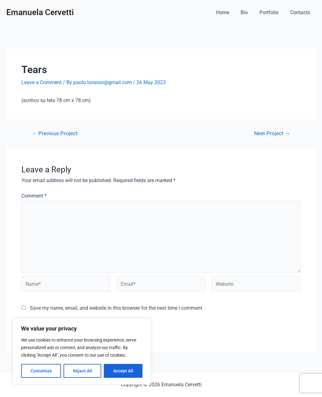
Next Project (272, 133)
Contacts (301, 12)
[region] (82, 351)
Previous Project (55, 133)
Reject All (82, 370)
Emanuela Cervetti (40, 12)
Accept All (123, 370)
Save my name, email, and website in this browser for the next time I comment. (116, 308)
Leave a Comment (41, 82)
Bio (248, 12)
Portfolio (271, 12)
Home (227, 12)
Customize (41, 370)
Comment (34, 196)
